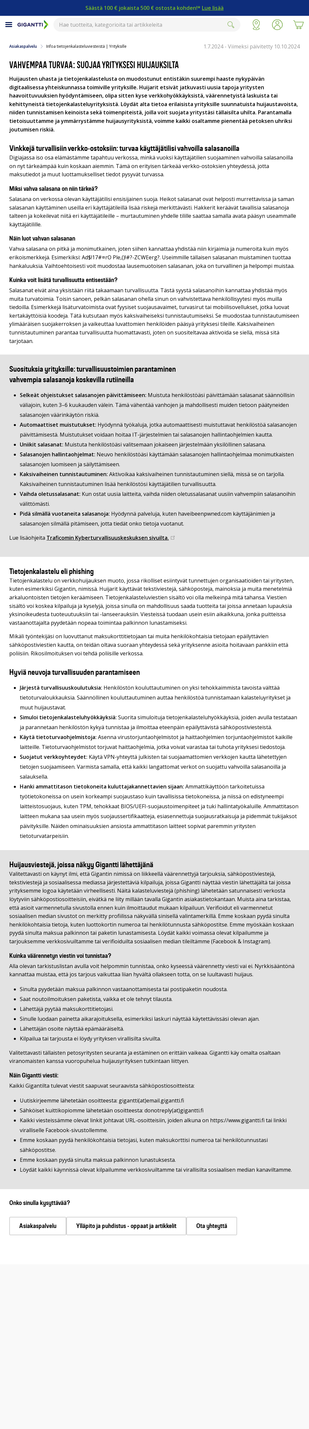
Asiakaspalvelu (23, 46)
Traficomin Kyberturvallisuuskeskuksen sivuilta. (107, 537)
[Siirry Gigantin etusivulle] (32, 24)
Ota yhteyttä (211, 1226)
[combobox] (147, 25)
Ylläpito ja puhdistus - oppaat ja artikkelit (126, 1226)
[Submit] (231, 25)
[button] (277, 24)
